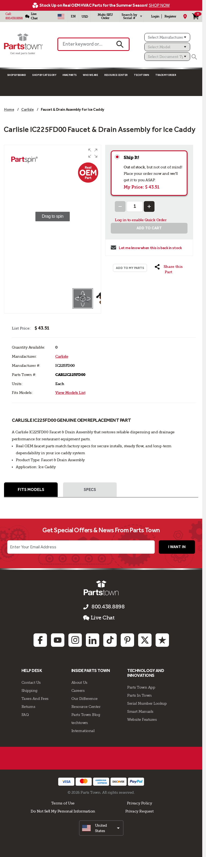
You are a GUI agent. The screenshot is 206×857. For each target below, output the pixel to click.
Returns (28, 706)
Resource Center (116, 74)
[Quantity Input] (135, 206)
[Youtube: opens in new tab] (57, 640)
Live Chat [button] (99, 618)
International (83, 731)
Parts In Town (139, 695)
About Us (79, 682)
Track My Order (165, 74)
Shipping (29, 690)
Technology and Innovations (145, 673)
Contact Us (31, 682)
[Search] (194, 57)
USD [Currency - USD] (85, 17)
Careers (78, 690)
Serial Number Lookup (147, 703)
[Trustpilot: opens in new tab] (162, 640)
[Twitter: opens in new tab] (145, 640)
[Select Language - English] (73, 16)
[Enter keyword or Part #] (84, 44)
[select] (101, 828)
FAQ (25, 714)
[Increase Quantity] (149, 206)
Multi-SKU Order (105, 16)
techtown (79, 723)
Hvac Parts (69, 74)
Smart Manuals (140, 711)
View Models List (70, 392)
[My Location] (185, 16)
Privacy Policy (139, 803)
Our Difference (84, 698)
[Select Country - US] (61, 16)
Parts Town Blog (85, 714)
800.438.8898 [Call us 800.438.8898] (107, 607)
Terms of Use (63, 803)
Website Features (142, 719)
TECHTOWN (141, 74)
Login (155, 16)
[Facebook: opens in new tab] (40, 640)
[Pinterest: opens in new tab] (127, 640)
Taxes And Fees (35, 698)
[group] (52, 216)
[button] (93, 153)
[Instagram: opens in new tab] (75, 640)
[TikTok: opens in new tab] (110, 640)
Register (170, 16)
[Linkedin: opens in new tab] (92, 640)
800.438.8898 (14, 18)
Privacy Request (139, 811)
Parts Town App (141, 687)
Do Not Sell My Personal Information (63, 811)
